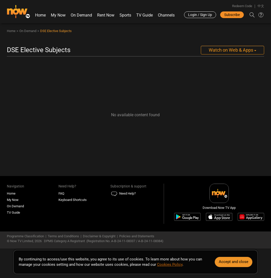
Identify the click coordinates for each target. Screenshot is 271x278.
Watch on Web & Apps (232, 50)
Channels (166, 15)
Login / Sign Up (200, 15)
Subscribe (232, 15)
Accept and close (233, 261)
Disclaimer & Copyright (99, 236)
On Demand (81, 15)
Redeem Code (242, 6)
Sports (125, 15)
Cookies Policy (170, 264)
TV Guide (144, 15)
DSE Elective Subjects (56, 31)
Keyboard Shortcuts (72, 200)
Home (40, 15)
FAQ (61, 193)
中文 (261, 6)
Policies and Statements (136, 236)
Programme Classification (25, 236)
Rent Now (105, 15)
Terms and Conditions (63, 236)
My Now (58, 15)
